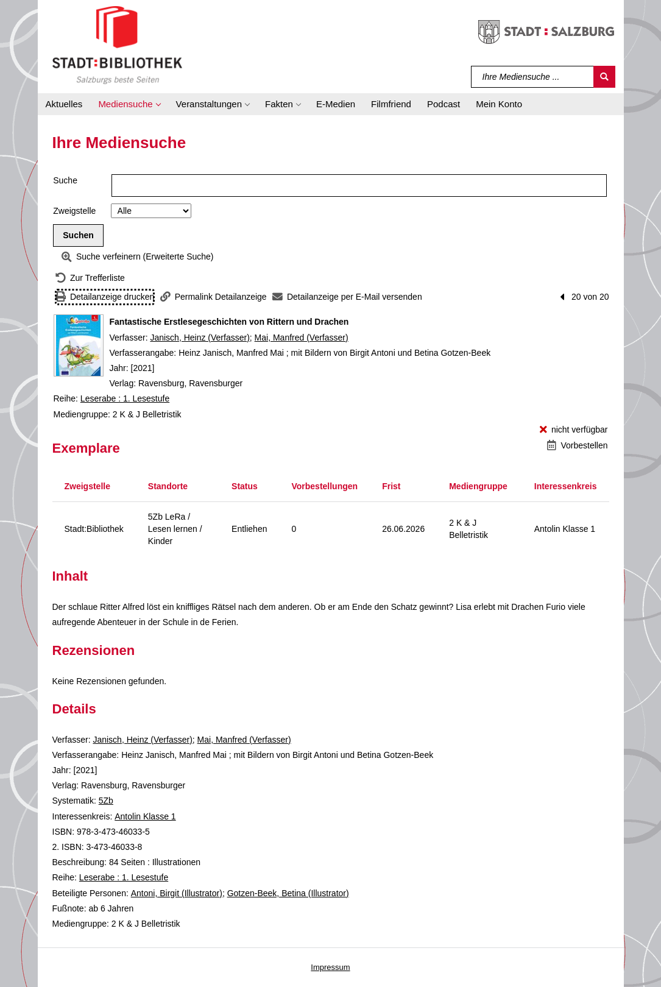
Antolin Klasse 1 (145, 816)
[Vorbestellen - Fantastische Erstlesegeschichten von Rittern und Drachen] (577, 445)
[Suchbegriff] (533, 77)
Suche (65, 180)
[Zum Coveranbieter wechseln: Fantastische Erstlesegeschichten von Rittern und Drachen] (79, 345)
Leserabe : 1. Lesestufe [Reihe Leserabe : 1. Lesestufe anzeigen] (124, 398)
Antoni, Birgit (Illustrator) (176, 893)
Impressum (330, 967)
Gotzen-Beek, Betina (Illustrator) (288, 893)
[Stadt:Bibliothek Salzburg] (117, 44)
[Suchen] (604, 77)
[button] (129, 104)
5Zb (106, 800)
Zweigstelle (74, 211)
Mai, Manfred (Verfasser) (301, 337)
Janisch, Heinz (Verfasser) (199, 337)
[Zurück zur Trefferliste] (90, 278)
